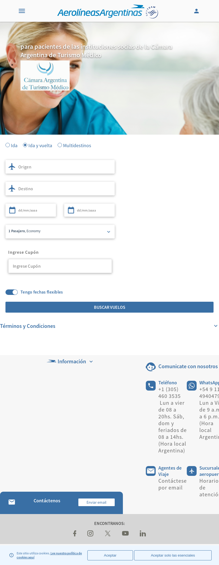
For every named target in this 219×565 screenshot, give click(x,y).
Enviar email (96, 502)
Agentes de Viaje (170, 471)
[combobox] (60, 167)
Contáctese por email (172, 484)
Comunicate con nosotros (188, 366)
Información (70, 361)
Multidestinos (77, 145)
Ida (14, 145)
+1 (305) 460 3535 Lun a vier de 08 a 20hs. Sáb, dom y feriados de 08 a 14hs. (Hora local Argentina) (172, 420)
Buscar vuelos (109, 307)
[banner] (109, 109)
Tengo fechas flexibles (41, 292)
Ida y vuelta (40, 145)
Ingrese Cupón (23, 252)
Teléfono (167, 382)
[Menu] (22, 11)
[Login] (197, 11)
